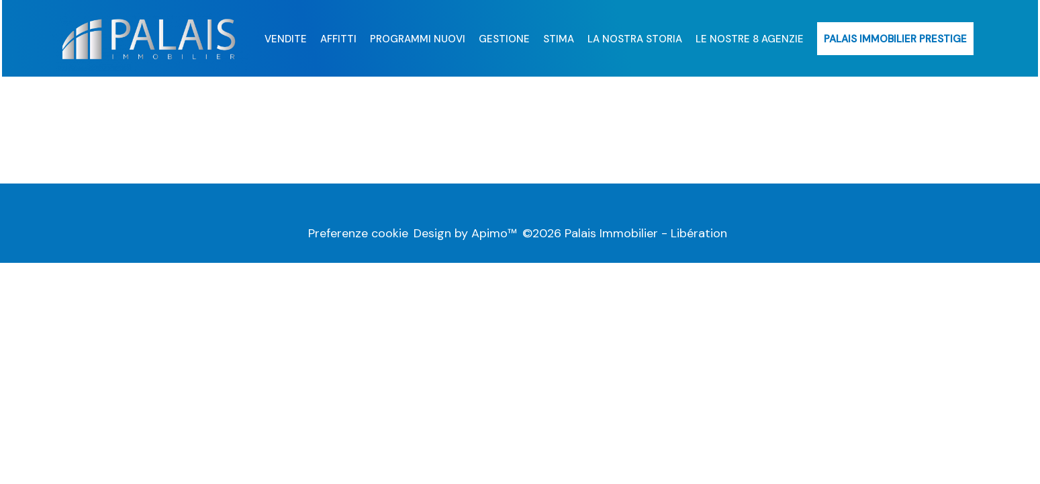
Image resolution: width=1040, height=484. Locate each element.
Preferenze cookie (358, 233)
